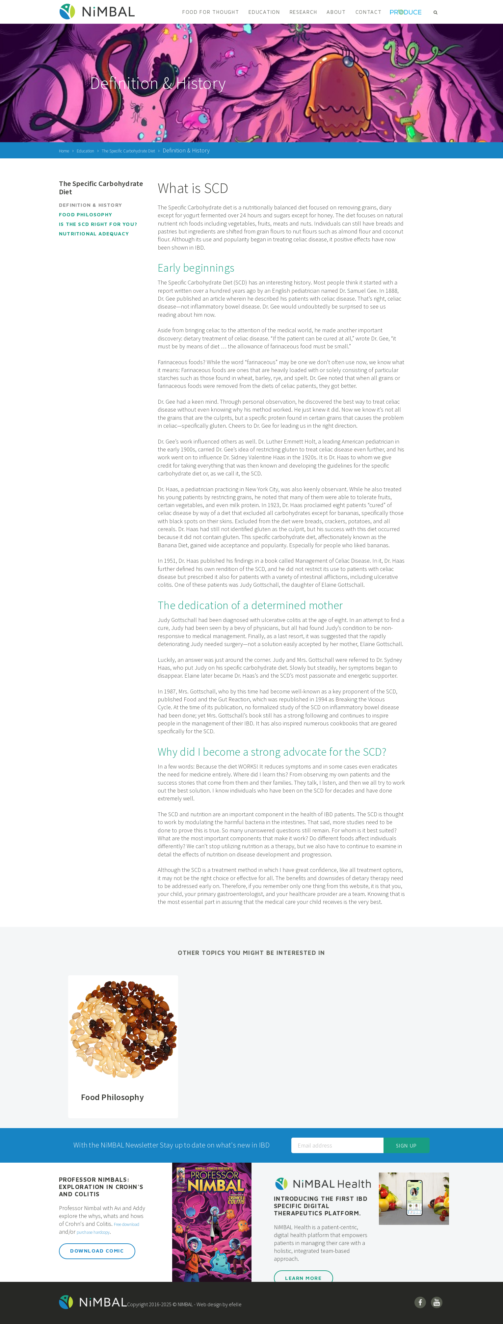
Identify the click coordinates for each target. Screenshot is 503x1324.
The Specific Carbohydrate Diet (151, 150)
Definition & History (90, 205)
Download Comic (97, 1258)
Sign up (406, 1145)
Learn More (303, 1278)
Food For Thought (210, 12)
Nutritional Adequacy (94, 233)
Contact (369, 12)
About (336, 12)
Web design (220, 1304)
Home (66, 150)
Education (264, 12)
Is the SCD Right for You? (98, 224)
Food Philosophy (85, 214)
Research (303, 12)
